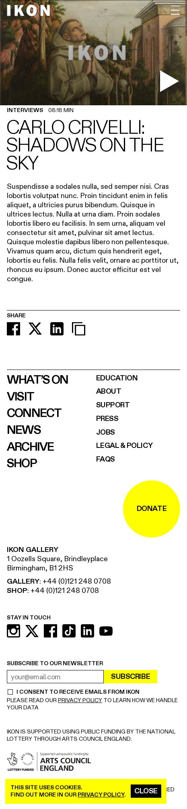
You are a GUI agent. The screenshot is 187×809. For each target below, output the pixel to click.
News (24, 430)
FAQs (105, 459)
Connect (34, 413)
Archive (30, 447)
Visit (20, 396)
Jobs (105, 432)
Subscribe (130, 676)
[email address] (55, 676)
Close (146, 791)
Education (117, 378)
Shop (22, 463)
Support (113, 405)
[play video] (169, 81)
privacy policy (101, 794)
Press (107, 418)
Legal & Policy (124, 445)
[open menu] (175, 10)
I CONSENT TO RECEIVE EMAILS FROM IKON (78, 692)
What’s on (37, 380)
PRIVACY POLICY (80, 700)
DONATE (151, 508)
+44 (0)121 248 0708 (77, 581)
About (108, 391)
